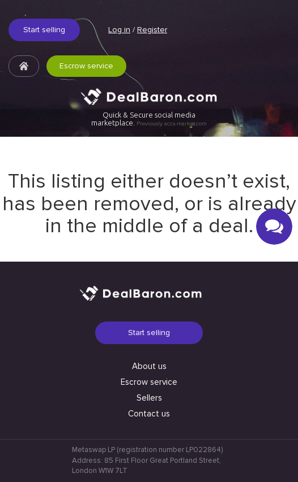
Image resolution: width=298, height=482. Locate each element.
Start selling (44, 29)
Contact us (149, 414)
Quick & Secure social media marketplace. (149, 119)
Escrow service (86, 66)
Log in (119, 29)
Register (152, 29)
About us (149, 366)
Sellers (149, 398)
